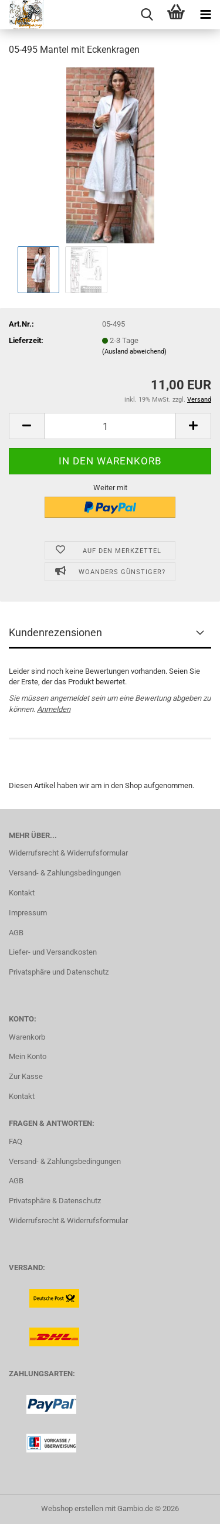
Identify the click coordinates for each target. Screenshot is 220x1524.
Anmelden (53, 709)
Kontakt (22, 892)
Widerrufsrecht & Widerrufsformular (68, 852)
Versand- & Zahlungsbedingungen (65, 872)
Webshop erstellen (72, 1508)
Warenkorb (27, 1037)
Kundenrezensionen (55, 632)
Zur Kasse (26, 1076)
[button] (26, 426)
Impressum (28, 912)
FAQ (15, 1141)
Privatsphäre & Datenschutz (55, 1200)
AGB (16, 932)
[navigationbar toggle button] (205, 14)
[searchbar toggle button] (146, 14)
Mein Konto (27, 1056)
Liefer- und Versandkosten (53, 952)
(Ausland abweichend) (134, 351)
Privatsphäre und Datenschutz (59, 972)
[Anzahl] (110, 426)
